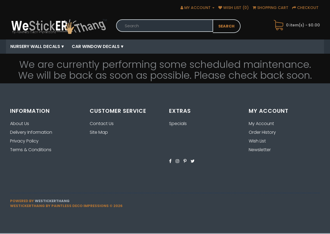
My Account (261, 123)
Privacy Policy (24, 141)
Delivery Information (31, 132)
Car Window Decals (96, 46)
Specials (178, 123)
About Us (19, 123)
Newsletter (260, 150)
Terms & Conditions (30, 150)
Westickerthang (52, 200)
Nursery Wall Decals (35, 46)
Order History (262, 132)
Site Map (99, 132)
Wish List (257, 141)
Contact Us (102, 123)
